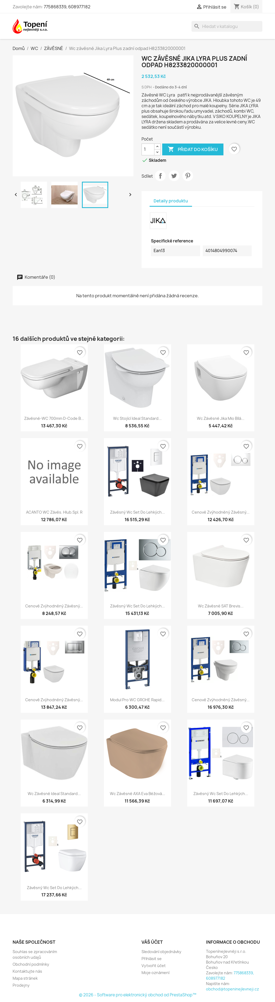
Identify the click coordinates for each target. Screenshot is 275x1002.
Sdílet (160, 175)
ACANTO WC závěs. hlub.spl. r (54, 512)
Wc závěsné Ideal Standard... (54, 793)
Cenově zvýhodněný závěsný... (220, 512)
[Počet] (148, 149)
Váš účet (152, 942)
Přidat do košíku (193, 149)
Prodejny (21, 985)
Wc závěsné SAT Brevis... (221, 606)
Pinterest (187, 175)
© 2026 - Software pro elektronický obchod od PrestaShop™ (137, 995)
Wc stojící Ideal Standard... (137, 418)
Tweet (174, 175)
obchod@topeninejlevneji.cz (232, 989)
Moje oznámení (155, 972)
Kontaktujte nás (27, 971)
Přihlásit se (152, 958)
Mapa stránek (25, 978)
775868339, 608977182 (67, 7)
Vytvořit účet (154, 965)
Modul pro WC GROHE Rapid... (137, 699)
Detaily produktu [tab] (171, 201)
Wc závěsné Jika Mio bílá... (220, 418)
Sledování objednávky (161, 951)
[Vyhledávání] (226, 26)
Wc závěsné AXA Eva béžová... (137, 793)
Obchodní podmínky (31, 964)
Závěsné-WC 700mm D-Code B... (54, 418)
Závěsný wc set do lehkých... (137, 512)
